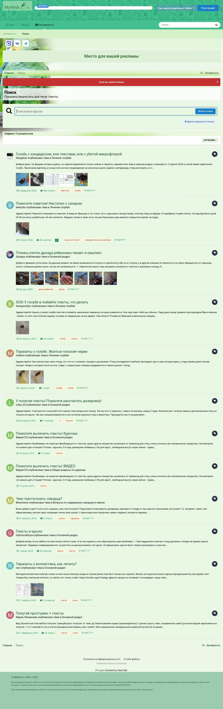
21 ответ (44, 453)
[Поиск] (179, 25)
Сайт (11, 24)
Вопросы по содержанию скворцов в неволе (79, 502)
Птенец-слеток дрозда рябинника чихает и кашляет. (59, 253)
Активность (46, 26)
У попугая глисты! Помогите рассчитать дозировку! (59, 401)
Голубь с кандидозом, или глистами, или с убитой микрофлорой (69, 154)
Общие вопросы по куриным (68, 470)
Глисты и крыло (29, 531)
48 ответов (43, 240)
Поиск (25, 33)
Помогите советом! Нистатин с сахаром (49, 203)
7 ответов (46, 420)
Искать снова (205, 111)
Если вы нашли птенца (111, 82)
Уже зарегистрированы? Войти (176, 8)
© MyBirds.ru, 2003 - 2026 (24, 677)
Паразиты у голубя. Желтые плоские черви (51, 351)
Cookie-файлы (132, 659)
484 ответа (47, 190)
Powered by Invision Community (111, 663)
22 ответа (48, 633)
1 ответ (44, 388)
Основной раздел (60, 256)
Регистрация (208, 8)
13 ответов (47, 600)
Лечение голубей (61, 158)
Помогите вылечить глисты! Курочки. (47, 433)
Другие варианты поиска (199, 121)
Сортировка (209, 140)
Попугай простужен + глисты (40, 613)
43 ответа (47, 338)
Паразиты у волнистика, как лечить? (46, 564)
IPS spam (100, 670)
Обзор (25, 24)
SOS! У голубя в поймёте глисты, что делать (52, 302)
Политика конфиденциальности (101, 659)
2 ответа (46, 518)
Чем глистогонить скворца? (39, 499)
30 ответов (44, 551)
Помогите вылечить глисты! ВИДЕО (45, 466)
